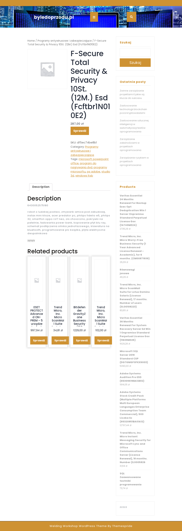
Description (40, 187)
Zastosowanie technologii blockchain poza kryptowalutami (133, 109)
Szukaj (125, 42)
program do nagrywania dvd (83, 165)
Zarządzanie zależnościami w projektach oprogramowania (130, 144)
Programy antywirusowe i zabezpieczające (65, 41)
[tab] (40, 187)
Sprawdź (79, 131)
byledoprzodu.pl (54, 17)
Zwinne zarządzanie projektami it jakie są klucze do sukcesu (132, 94)
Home (31, 41)
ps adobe (93, 171)
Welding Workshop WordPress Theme (78, 526)
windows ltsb (84, 175)
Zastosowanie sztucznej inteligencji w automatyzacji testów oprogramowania (134, 126)
